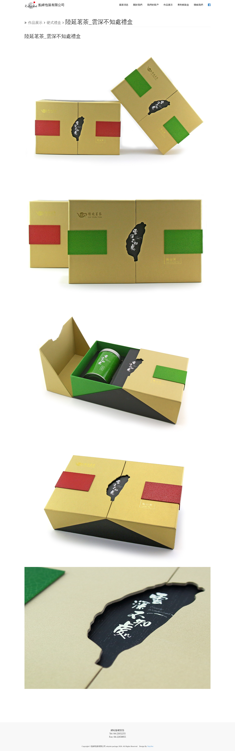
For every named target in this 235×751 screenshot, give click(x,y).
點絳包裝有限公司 (44, 5)
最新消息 (123, 5)
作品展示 (168, 5)
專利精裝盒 (183, 5)
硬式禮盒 (54, 23)
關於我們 (137, 5)
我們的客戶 (153, 5)
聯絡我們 (198, 5)
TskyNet (150, 746)
